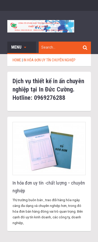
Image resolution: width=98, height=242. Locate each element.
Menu (18, 47)
